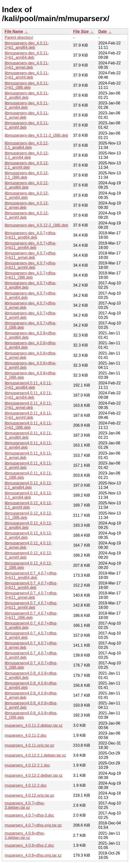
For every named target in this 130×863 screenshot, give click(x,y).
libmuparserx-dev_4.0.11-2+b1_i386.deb (27, 85)
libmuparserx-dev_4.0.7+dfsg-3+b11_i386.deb (30, 275)
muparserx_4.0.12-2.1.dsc (27, 765)
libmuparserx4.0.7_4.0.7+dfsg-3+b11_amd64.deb (31, 575)
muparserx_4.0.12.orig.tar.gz (29, 795)
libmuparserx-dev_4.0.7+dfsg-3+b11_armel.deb (30, 255)
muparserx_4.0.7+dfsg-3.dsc (29, 815)
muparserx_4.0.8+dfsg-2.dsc (29, 845)
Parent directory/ (19, 37)
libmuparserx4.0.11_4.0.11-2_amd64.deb (28, 435)
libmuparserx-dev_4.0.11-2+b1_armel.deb (27, 65)
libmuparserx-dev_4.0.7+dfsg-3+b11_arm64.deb (30, 245)
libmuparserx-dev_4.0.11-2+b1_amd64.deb (27, 45)
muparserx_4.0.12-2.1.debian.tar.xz (35, 755)
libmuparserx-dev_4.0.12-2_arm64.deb (27, 195)
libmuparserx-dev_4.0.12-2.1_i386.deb (27, 175)
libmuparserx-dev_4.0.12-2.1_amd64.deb (27, 145)
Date (102, 31)
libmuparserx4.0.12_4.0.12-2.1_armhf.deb (28, 505)
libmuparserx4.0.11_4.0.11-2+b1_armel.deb (28, 405)
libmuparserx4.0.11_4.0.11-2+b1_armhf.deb (28, 415)
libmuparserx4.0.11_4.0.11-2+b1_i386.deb (28, 425)
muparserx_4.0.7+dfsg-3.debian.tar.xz (25, 805)
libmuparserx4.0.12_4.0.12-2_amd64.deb (28, 525)
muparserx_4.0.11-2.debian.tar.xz (34, 725)
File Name (14, 31)
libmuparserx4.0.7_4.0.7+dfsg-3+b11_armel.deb (31, 595)
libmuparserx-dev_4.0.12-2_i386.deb (36, 225)
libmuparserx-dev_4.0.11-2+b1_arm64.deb (27, 55)
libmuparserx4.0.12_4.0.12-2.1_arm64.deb (28, 495)
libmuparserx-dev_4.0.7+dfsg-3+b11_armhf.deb (30, 265)
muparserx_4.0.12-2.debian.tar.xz (34, 775)
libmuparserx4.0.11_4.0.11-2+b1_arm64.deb (28, 395)
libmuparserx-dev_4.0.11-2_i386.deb (36, 135)
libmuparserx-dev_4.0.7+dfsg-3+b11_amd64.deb (30, 235)
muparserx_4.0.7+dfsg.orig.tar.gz (33, 825)
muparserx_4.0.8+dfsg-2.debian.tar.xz (25, 835)
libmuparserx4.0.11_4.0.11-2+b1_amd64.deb (28, 385)
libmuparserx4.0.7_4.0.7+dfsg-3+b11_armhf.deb (31, 605)
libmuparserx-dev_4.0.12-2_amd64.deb (27, 185)
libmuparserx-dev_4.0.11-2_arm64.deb (27, 105)
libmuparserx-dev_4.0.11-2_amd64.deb (27, 95)
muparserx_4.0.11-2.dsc (26, 735)
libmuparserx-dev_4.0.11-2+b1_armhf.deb (27, 75)
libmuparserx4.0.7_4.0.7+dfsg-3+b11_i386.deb (31, 615)
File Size (81, 31)
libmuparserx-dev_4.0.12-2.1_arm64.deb (27, 155)
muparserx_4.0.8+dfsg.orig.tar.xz (33, 855)
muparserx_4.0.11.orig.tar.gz (29, 745)
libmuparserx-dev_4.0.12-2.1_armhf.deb (27, 165)
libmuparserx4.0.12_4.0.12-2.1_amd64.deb (28, 485)
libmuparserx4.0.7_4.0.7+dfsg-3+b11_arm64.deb (31, 585)
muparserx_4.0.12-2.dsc (26, 785)
